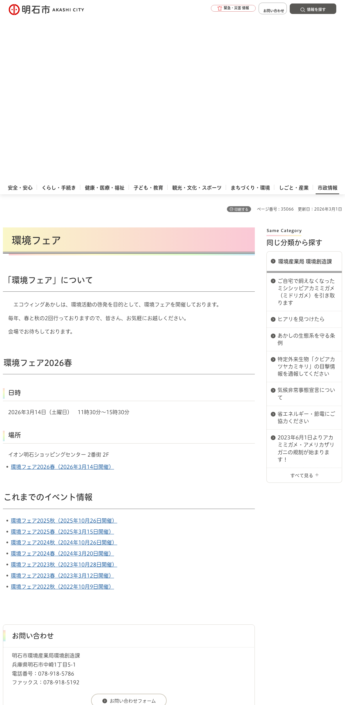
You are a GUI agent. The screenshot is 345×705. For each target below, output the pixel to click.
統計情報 (189, 676)
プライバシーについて (214, 588)
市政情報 (28, 567)
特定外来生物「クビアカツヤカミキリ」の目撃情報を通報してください (306, 198)
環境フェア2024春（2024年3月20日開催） (62, 385)
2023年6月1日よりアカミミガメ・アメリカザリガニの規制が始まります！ (306, 280)
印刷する (241, 41)
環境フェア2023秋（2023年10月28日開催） (64, 396)
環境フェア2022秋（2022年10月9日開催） (62, 418)
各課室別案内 (119, 567)
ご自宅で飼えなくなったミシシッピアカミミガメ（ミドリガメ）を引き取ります (306, 123)
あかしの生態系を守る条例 (306, 171)
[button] (220, 9)
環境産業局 (146, 567)
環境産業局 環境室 (178, 567)
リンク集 (271, 588)
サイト (312, 588)
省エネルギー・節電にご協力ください (306, 249)
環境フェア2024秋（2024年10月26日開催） (64, 374)
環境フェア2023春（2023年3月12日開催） (62, 407)
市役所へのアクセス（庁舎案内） (71, 567)
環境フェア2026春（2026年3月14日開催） (62, 298)
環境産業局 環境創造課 (305, 93)
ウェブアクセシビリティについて (131, 588)
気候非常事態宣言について (306, 225)
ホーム (9, 567)
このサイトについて (51, 588)
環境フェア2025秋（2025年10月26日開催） (64, 352)
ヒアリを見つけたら (301, 150)
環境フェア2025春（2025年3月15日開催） (62, 363)
